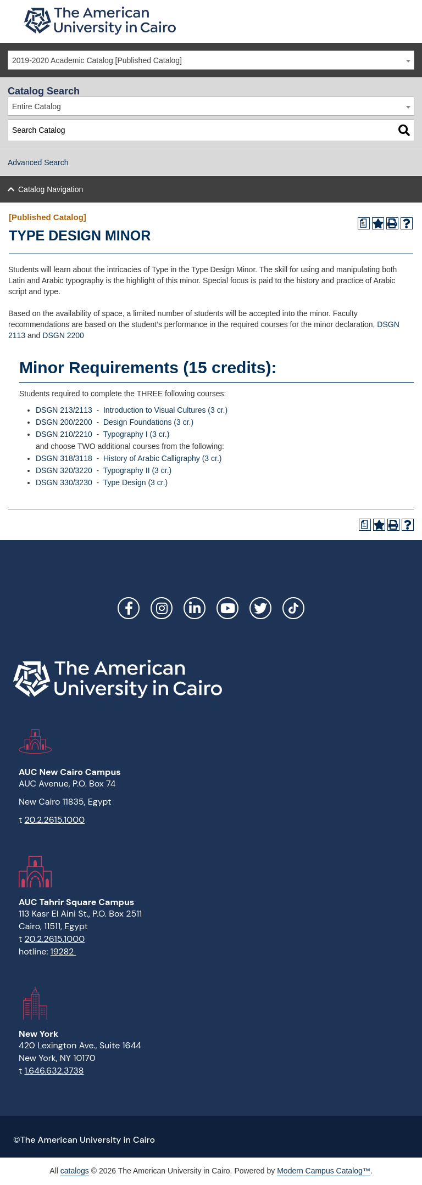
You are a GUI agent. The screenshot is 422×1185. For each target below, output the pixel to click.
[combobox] (211, 60)
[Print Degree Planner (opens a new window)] (364, 223)
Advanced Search (38, 162)
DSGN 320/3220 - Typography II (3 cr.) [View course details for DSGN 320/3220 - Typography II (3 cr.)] (103, 470)
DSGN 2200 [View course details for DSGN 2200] (63, 335)
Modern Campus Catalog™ (323, 1170)
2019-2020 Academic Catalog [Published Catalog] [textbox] (97, 60)
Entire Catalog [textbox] (36, 106)
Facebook (129, 608)
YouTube (227, 608)
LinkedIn (195, 608)
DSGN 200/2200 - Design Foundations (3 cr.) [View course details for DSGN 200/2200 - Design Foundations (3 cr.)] (114, 422)
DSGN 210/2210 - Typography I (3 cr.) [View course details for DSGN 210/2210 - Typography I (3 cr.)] (102, 434)
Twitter (260, 608)
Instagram (162, 608)
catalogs (74, 1170)
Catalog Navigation (50, 189)
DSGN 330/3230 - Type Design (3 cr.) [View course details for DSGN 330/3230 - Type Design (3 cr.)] (102, 482)
